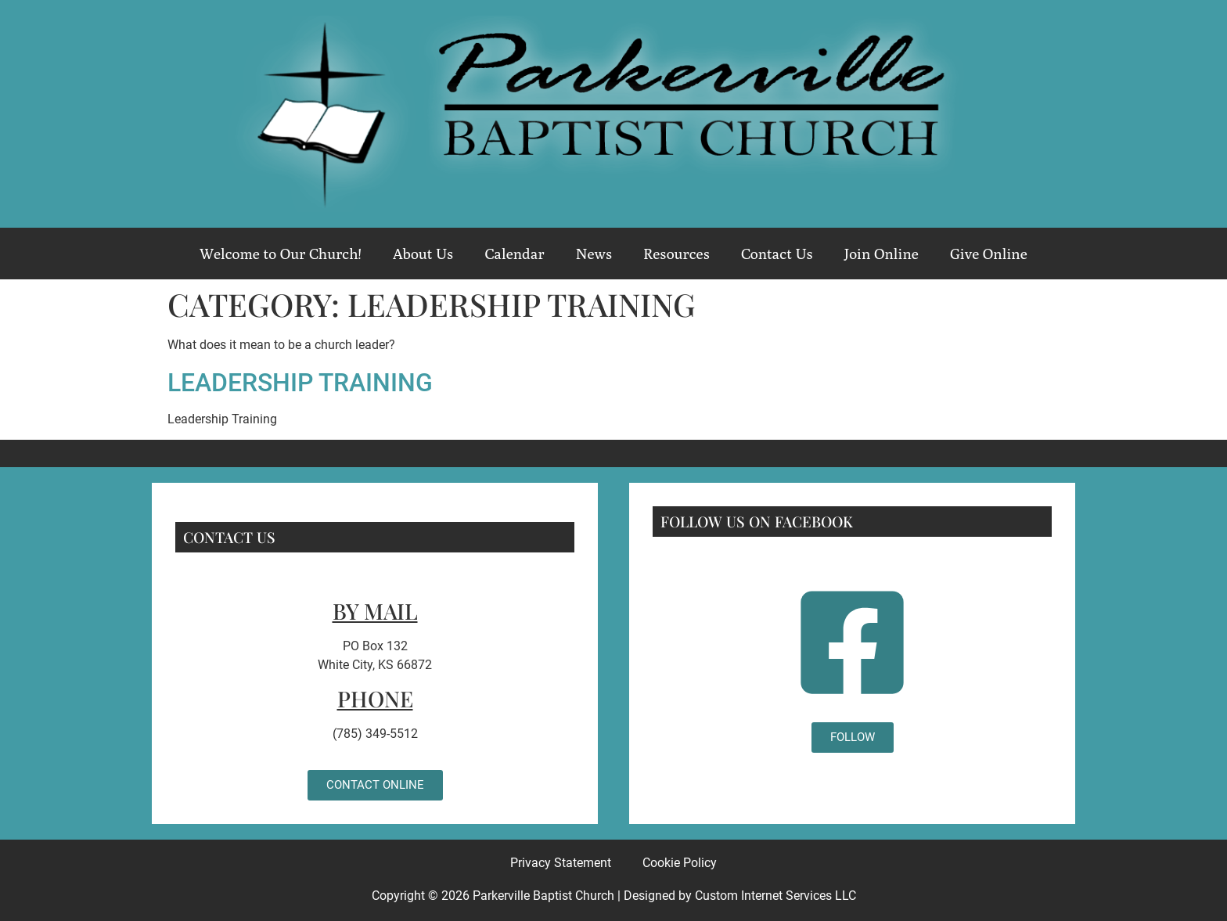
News (594, 253)
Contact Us (777, 253)
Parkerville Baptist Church (543, 895)
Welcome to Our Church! (281, 253)
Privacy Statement (560, 862)
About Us (423, 253)
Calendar (514, 253)
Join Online (881, 253)
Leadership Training (300, 383)
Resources (676, 253)
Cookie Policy (679, 862)
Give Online (988, 253)
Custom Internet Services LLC (775, 895)
